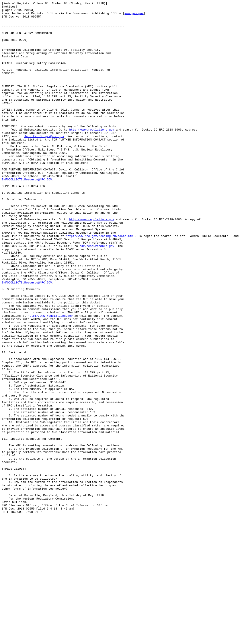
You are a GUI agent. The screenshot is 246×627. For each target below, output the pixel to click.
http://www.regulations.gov (91, 155)
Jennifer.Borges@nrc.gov (44, 163)
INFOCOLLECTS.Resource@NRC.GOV (27, 215)
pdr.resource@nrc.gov (97, 295)
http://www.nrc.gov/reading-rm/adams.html (100, 283)
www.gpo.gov (134, 16)
